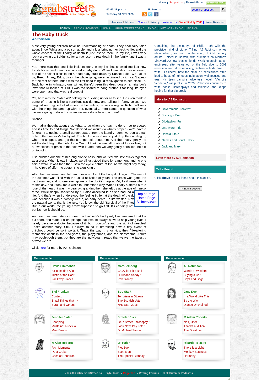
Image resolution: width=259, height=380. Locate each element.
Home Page (146, 198)
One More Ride (172, 127)
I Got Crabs (59, 351)
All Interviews (146, 202)
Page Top (129, 373)
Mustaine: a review (64, 326)
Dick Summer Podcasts (178, 373)
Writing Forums (149, 373)
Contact (142, 22)
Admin (106, 28)
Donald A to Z (170, 134)
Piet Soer (124, 347)
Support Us (176, 2)
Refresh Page (194, 2)
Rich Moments (61, 347)
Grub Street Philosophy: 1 (134, 322)
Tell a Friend (164, 169)
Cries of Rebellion (63, 356)
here (42, 247)
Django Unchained (196, 304)
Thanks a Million (194, 326)
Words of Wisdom (195, 270)
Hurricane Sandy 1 (130, 275)
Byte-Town (112, 373)
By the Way (191, 300)
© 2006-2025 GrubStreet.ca (84, 373)
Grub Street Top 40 (129, 28)
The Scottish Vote (129, 300)
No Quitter (190, 322)
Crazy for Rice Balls (130, 270)
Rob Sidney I (126, 279)
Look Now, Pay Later (131, 326)
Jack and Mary (171, 146)
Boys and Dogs (194, 279)
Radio (152, 28)
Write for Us (170, 22)
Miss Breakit (60, 330)
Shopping (58, 322)
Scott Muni (124, 351)
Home (162, 2)
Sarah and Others (63, 304)
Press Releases (214, 22)
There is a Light (194, 347)
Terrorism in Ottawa (130, 296)
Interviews (116, 22)
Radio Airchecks (86, 28)
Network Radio (171, 28)
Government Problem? (176, 109)
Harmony (190, 356)
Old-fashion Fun (172, 121)
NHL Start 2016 (128, 304)
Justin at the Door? (64, 275)
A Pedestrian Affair (64, 270)
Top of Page (146, 194)
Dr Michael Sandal (129, 330)
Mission (129, 22)
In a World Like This (196, 296)
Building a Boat (171, 115)
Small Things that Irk (65, 300)
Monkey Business (195, 351)
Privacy (154, 22)
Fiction (192, 28)
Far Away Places (62, 279)
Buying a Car (192, 275)
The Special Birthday (131, 356)
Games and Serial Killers (178, 140)
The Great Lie (193, 330)
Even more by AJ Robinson (175, 158)
